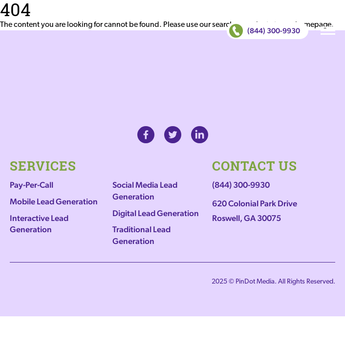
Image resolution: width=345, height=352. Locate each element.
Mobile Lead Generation (54, 201)
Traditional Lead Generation (141, 235)
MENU (328, 30)
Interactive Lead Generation (39, 224)
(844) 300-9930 (264, 31)
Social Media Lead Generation (144, 190)
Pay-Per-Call (31, 185)
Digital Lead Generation (155, 213)
